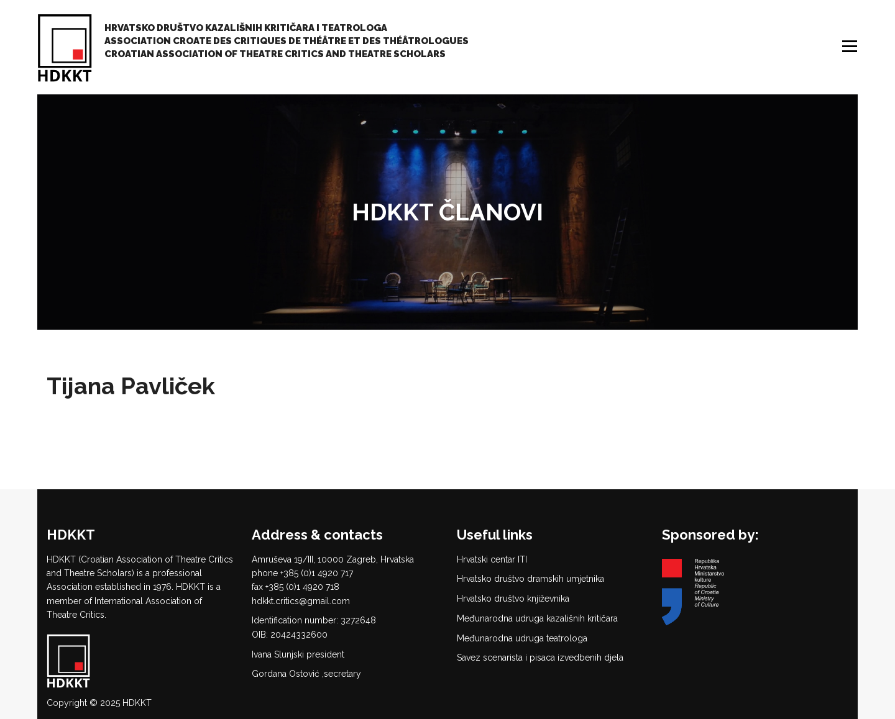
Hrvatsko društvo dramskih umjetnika (530, 579)
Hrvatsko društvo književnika (513, 599)
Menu (851, 46)
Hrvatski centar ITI (492, 559)
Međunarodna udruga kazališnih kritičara (537, 618)
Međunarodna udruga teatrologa (522, 638)
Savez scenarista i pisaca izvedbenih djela (540, 657)
